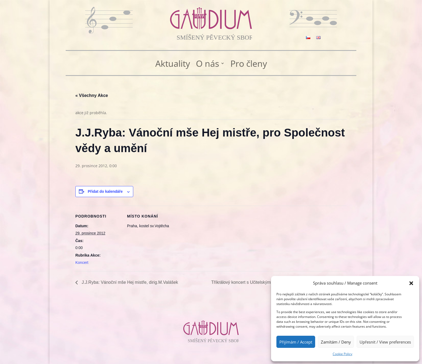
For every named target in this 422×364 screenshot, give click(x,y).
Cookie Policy (342, 354)
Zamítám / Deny (336, 342)
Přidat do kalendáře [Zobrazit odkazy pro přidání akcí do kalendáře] (105, 191)
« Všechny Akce (91, 95)
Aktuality (172, 64)
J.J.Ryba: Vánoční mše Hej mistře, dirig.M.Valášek (129, 282)
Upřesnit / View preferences (385, 342)
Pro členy (248, 64)
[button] (411, 283)
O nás (207, 64)
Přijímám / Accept (295, 342)
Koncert (81, 262)
